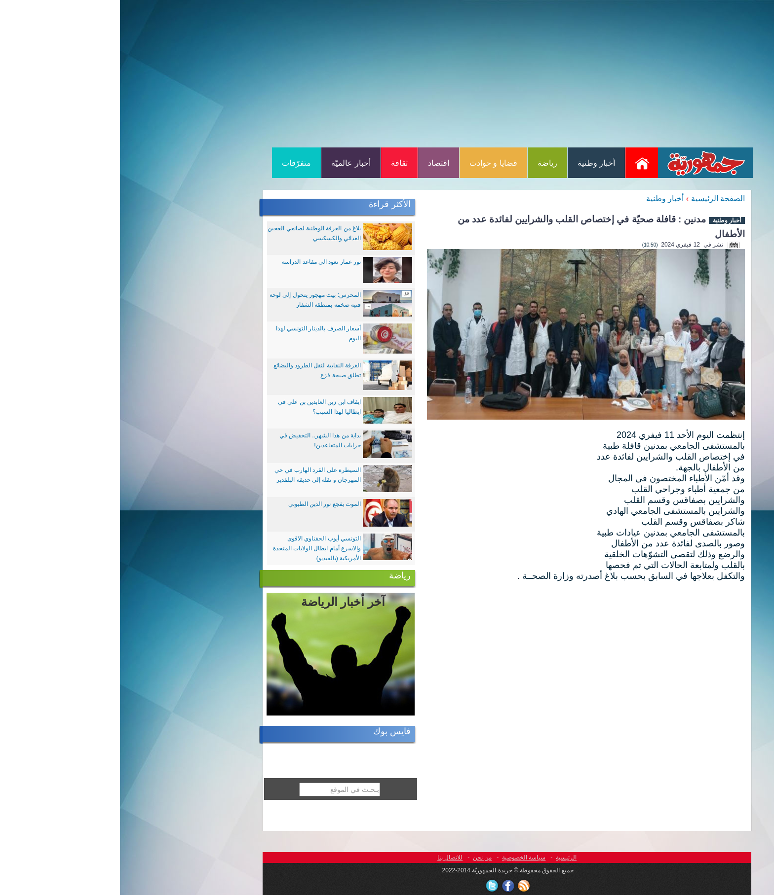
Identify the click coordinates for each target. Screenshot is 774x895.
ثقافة (279, 163)
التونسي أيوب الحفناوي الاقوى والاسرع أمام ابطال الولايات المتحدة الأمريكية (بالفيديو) (197, 548)
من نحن (362, 857)
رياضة (427, 163)
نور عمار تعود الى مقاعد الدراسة (201, 261)
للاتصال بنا (330, 857)
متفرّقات (176, 163)
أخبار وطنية (476, 163)
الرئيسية (446, 857)
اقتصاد (318, 163)
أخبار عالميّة (230, 163)
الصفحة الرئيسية (598, 198)
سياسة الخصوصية (404, 857)
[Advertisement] (387, 73)
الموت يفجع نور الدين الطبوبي (204, 504)
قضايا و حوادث (373, 163)
